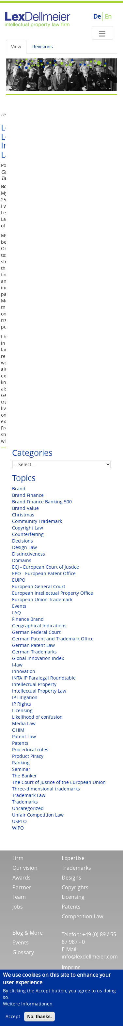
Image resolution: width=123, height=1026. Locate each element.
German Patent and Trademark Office (53, 639)
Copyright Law (27, 528)
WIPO (18, 828)
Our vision (25, 867)
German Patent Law (33, 645)
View (16, 46)
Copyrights (75, 887)
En (108, 16)
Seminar (21, 769)
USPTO (19, 821)
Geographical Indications (39, 625)
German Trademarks (34, 652)
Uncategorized (28, 808)
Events (19, 606)
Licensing (22, 710)
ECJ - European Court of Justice (45, 567)
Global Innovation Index (38, 658)
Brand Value (25, 508)
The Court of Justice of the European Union (59, 782)
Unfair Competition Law (38, 815)
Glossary (23, 952)
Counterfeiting (28, 534)
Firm (17, 858)
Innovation (23, 671)
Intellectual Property (34, 684)
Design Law (24, 547)
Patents (20, 743)
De (97, 16)
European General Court (38, 586)
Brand (18, 488)
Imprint (71, 967)
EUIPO (18, 580)
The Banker (24, 776)
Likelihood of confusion (37, 717)
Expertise (73, 858)
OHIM (18, 730)
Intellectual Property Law (39, 691)
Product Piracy (27, 756)
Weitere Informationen (28, 1008)
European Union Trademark (42, 599)
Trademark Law (28, 795)
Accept (13, 1021)
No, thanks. (39, 1020)
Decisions (22, 541)
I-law (17, 665)
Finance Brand (28, 619)
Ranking (21, 762)
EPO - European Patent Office (44, 573)
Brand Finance (28, 495)
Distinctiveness (28, 554)
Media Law (24, 723)
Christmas (23, 515)
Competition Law (82, 916)
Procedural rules (30, 749)
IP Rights (21, 704)
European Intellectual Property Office (52, 593)
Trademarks (25, 802)
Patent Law (24, 736)
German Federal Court (36, 632)
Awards (21, 877)
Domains (21, 560)
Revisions (42, 46)
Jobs (17, 906)
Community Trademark (37, 521)
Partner (21, 887)
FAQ (16, 612)
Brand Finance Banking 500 (42, 501)
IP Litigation (25, 697)
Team (19, 896)
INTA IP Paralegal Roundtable (44, 678)
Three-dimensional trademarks (46, 789)
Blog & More (27, 932)
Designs (71, 877)
